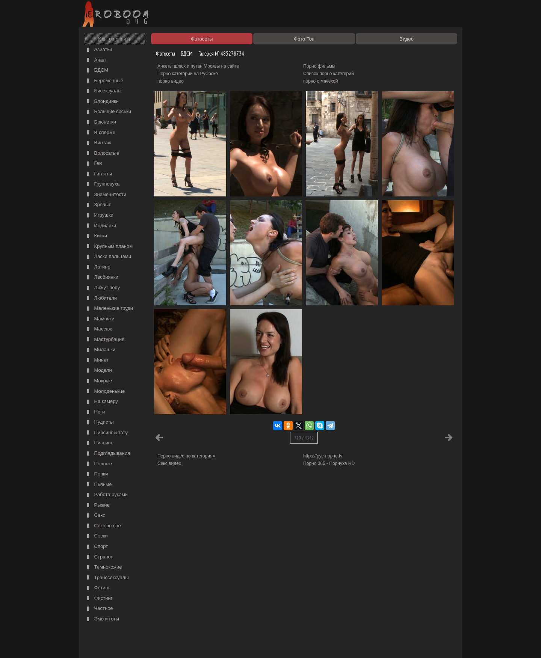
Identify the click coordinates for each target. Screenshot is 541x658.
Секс (95, 515)
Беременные (104, 81)
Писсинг (98, 443)
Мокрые (98, 381)
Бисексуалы (103, 91)
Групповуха (102, 184)
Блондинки (102, 101)
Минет (97, 360)
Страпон (99, 557)
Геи (93, 163)
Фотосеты (162, 53)
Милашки (100, 350)
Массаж (98, 329)
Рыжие (97, 505)
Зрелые (98, 205)
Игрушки (99, 215)
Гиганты (98, 174)
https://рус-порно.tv (322, 456)
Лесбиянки (101, 277)
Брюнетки (100, 122)
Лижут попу (102, 288)
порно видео (170, 81)
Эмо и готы (102, 619)
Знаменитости (105, 195)
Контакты (211, 643)
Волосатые (102, 153)
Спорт (96, 546)
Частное (99, 608)
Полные (98, 464)
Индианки (100, 226)
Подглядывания (107, 453)
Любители (101, 298)
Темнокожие (103, 567)
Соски (96, 536)
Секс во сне (103, 526)
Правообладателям (149, 643)
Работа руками (106, 495)
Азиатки (98, 50)
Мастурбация (104, 340)
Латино (97, 267)
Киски (96, 236)
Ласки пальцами (108, 257)
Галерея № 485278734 (218, 53)
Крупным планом (109, 246)
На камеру (101, 401)
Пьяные (98, 484)
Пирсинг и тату (106, 433)
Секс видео (169, 463)
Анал (95, 60)
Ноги (95, 412)
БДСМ (96, 70)
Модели (98, 370)
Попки (96, 474)
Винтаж (98, 143)
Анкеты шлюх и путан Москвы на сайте (198, 66)
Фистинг (98, 598)
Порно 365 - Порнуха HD (329, 463)
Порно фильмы (319, 66)
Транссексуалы (107, 578)
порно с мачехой (320, 81)
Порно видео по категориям (186, 456)
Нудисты (99, 422)
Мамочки (99, 319)
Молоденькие (105, 391)
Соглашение (185, 643)
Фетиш (97, 588)
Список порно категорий (328, 73)
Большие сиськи (108, 112)
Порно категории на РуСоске (187, 73)
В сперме (100, 133)
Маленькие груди (109, 308)
